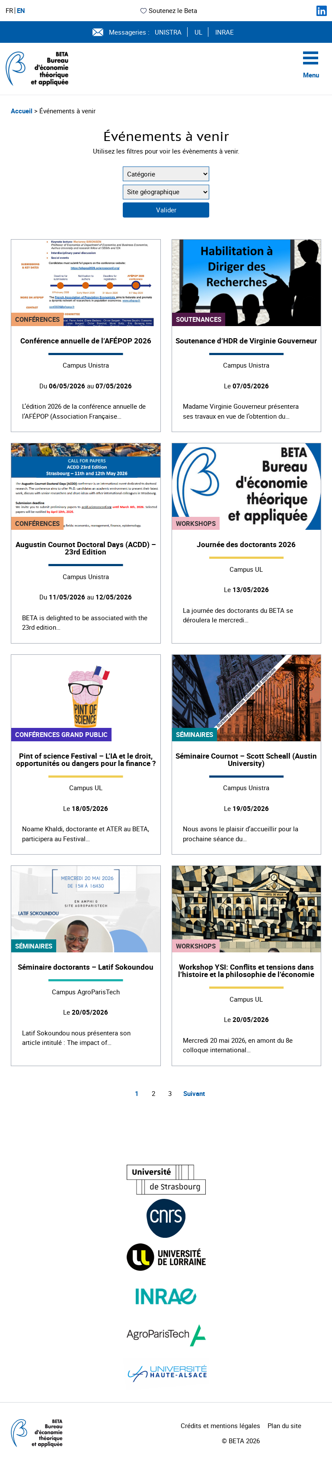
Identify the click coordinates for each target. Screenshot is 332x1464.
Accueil (22, 110)
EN (21, 10)
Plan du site (284, 1425)
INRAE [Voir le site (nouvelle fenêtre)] (224, 32)
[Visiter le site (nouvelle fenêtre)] (166, 1180)
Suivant (194, 1093)
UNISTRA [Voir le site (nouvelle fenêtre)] (168, 32)
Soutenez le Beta (168, 10)
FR (9, 10)
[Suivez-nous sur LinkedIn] (321, 11)
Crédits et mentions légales (220, 1425)
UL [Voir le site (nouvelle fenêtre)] (198, 32)
